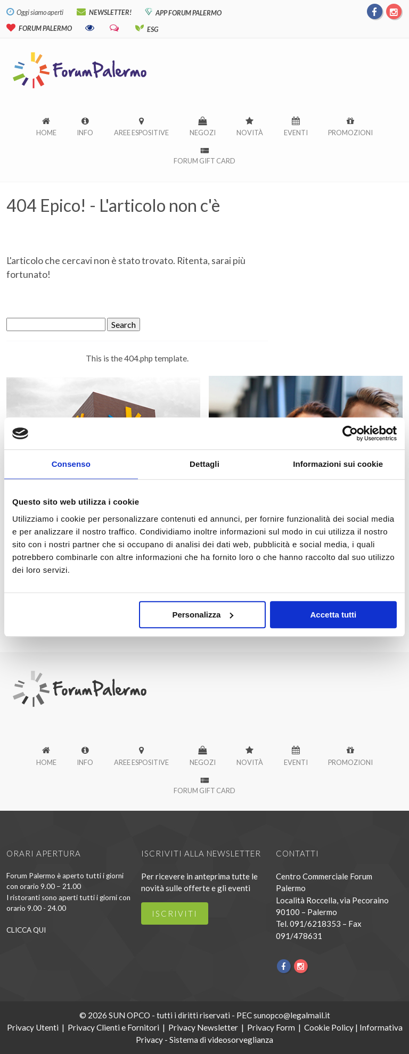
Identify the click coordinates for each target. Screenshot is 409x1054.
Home (46, 132)
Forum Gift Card (204, 161)
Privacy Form (271, 1027)
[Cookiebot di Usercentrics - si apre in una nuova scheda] (350, 433)
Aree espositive (141, 132)
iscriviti (175, 913)
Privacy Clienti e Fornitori (113, 1027)
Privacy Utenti (33, 1027)
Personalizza (202, 614)
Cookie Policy (329, 1027)
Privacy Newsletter (203, 1027)
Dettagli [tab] (204, 463)
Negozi (203, 132)
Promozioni (350, 132)
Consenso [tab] (71, 463)
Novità (249, 132)
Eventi (296, 132)
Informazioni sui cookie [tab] (338, 463)
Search (123, 324)
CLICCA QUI (26, 930)
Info (85, 132)
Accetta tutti (333, 614)
